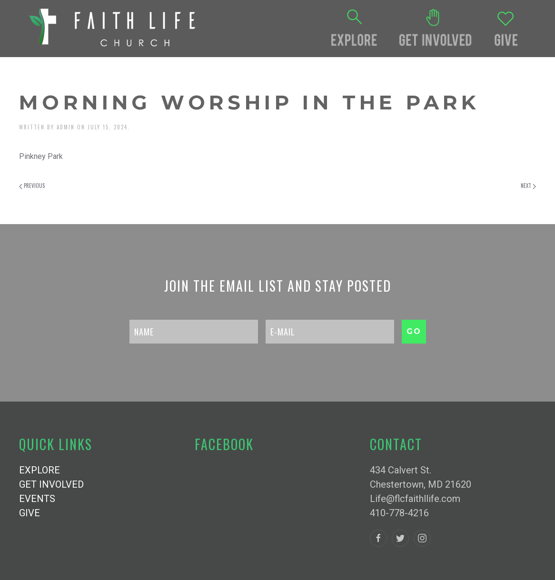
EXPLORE (39, 470)
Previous (32, 185)
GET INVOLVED (51, 484)
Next (528, 185)
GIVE (29, 513)
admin (66, 127)
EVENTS (37, 498)
